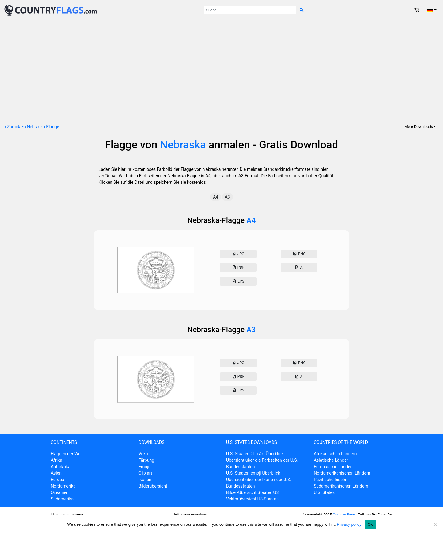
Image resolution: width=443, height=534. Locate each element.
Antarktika (60, 466)
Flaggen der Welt (67, 453)
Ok (370, 524)
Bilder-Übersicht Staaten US (252, 492)
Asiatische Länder (331, 460)
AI (299, 267)
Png (298, 254)
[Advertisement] (221, 66)
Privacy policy (349, 524)
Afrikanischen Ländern (335, 453)
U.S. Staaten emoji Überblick (253, 473)
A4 (215, 197)
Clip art (145, 473)
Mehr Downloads (419, 127)
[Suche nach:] (250, 10)
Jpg (238, 254)
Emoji (143, 466)
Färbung (146, 460)
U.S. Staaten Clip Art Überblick (255, 453)
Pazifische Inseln (330, 479)
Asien (56, 473)
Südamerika (62, 498)
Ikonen (144, 479)
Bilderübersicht (152, 486)
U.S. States (324, 492)
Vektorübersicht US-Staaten (252, 498)
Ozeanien (60, 492)
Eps (238, 281)
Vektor (144, 453)
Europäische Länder (333, 466)
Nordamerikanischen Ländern (342, 473)
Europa (57, 479)
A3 (227, 197)
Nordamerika (63, 486)
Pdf (238, 267)
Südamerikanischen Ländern (341, 486)
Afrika (56, 460)
